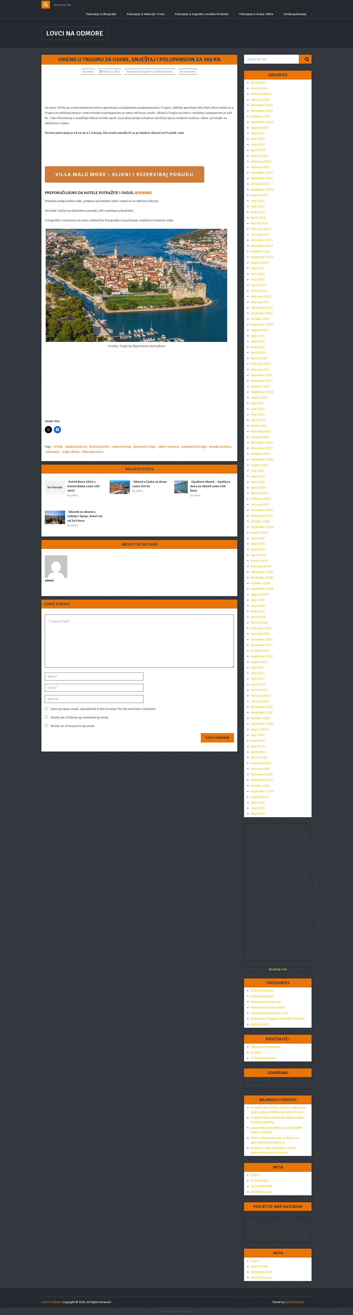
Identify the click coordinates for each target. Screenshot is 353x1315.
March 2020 (259, 493)
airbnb (58, 447)
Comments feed (261, 1186)
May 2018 (258, 611)
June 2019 (258, 544)
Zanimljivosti (260, 1024)
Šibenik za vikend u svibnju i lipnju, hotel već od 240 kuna (85, 516)
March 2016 (259, 757)
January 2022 (260, 369)
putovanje (52, 452)
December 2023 (262, 240)
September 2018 (262, 589)
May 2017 (258, 679)
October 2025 (260, 116)
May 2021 (258, 414)
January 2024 (260, 234)
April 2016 (258, 752)
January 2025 (260, 167)
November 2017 (262, 645)
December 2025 (262, 105)
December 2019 (262, 510)
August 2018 (259, 594)
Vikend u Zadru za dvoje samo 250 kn (149, 484)
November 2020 (262, 448)
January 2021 (260, 437)
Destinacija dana (262, 990)
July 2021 (257, 403)
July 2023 (257, 268)
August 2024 (259, 195)
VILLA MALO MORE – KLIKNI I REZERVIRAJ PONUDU (124, 174)
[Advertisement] (139, 90)
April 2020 (258, 487)
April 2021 (258, 420)
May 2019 (258, 549)
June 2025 (258, 139)
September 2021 (262, 392)
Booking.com (278, 969)
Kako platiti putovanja (265, 1047)
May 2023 (258, 279)
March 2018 (259, 622)
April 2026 (258, 83)
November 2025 (262, 111)
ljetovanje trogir (144, 447)
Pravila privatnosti (263, 1058)
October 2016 (260, 718)
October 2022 (260, 319)
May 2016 (258, 746)
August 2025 (259, 128)
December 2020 (262, 442)
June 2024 (258, 206)
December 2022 (262, 308)
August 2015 (259, 797)
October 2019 (260, 521)
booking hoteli (99, 447)
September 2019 (262, 527)
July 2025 (257, 133)
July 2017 (257, 667)
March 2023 (259, 291)
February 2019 (261, 566)
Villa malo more (92, 452)
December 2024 (262, 173)
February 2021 (261, 431)
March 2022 (259, 358)
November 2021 (262, 381)
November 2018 (262, 577)
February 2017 (261, 696)
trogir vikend (70, 452)
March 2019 (259, 561)
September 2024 (262, 189)
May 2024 (258, 212)
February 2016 (261, 763)
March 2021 (259, 426)
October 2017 (260, 651)
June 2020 (258, 476)
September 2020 (262, 459)
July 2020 (257, 471)
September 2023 (262, 257)
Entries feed (259, 1181)
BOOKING (143, 192)
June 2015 (258, 808)
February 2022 (261, 364)
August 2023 (259, 263)
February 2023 (261, 296)
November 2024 (262, 178)
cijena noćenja (121, 447)
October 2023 (260, 251)
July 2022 (257, 336)
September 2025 (262, 122)
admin (89, 71)
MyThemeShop (294, 1302)
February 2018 (261, 628)
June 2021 (258, 409)
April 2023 (258, 285)
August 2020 (259, 465)
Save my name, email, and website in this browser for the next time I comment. (103, 709)
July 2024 (257, 201)
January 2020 (260, 504)
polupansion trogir (193, 447)
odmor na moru (168, 447)
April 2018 (258, 617)
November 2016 (262, 712)
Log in (255, 1175)
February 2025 (261, 161)
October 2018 (260, 583)
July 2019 (257, 538)
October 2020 (260, 454)
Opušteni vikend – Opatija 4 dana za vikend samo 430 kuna (210, 486)
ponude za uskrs (220, 447)
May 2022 (258, 347)
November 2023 (262, 246)
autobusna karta (76, 447)
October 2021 (260, 386)
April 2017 (258, 684)
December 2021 (262, 375)
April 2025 (258, 150)
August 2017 (259, 662)
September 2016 (262, 724)
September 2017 (262, 656)
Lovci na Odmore (74, 33)
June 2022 (258, 341)
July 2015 (257, 802)
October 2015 (260, 786)
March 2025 (259, 156)
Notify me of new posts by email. (73, 726)
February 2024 (261, 229)
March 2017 (259, 690)
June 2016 (258, 741)
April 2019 (258, 555)
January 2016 (260, 769)
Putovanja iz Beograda (101, 14)
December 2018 (262, 572)
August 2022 (259, 330)
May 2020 (258, 482)
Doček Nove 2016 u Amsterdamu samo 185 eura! (83, 486)
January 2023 (260, 302)
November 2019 (262, 516)
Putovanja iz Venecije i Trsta (145, 14)
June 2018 (258, 606)
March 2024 (259, 223)
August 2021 (259, 397)
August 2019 (259, 532)
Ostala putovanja (295, 14)
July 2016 (257, 735)
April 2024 (258, 218)
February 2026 (261, 94)
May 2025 (258, 144)
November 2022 (262, 313)
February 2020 (261, 499)
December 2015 (262, 774)
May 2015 (258, 814)
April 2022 (258, 353)
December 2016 (262, 707)
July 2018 (257, 600)
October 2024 (260, 184)
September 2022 (262, 324)
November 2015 (262, 780)
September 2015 (262, 791)
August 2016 (259, 729)
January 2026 (260, 99)
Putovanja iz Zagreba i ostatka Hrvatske (202, 14)
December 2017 (262, 639)
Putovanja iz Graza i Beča (256, 14)
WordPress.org (261, 1192)
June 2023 (258, 274)
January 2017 (260, 701)
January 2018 (260, 634)
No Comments (188, 71)
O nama (256, 1052)
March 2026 (259, 88)
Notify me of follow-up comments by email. (80, 717)
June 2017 (258, 673)
